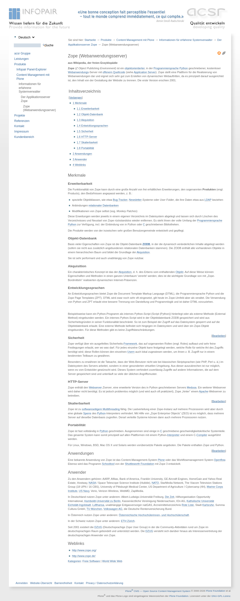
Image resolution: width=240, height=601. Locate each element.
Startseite (90, 39)
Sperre (87, 413)
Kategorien (74, 561)
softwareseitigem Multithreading (101, 409)
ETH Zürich (128, 520)
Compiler (202, 435)
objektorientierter (135, 68)
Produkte (20, 64)
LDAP (207, 199)
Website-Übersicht (41, 583)
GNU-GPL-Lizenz (220, 596)
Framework (130, 343)
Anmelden (22, 583)
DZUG (98, 527)
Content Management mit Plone (33, 76)
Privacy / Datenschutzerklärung (104, 583)
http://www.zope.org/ (84, 550)
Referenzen (21, 121)
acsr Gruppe (22, 53)
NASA (92, 482)
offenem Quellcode (114, 72)
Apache (203, 391)
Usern (131, 351)
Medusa (192, 387)
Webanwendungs (78, 72)
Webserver (95, 387)
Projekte (19, 115)
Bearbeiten (218, 335)
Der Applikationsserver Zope (35, 98)
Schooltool (108, 463)
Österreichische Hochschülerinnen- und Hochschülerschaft (154, 515)
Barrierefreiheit (63, 583)
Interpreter (173, 435)
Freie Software (91, 561)
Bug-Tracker (120, 199)
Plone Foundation (215, 591)
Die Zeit (169, 496)
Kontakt (19, 126)
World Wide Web (112, 561)
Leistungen (21, 59)
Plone (161, 459)
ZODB (146, 244)
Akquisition (143, 252)
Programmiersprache (166, 68)
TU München (94, 508)
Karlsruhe (208, 504)
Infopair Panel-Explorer (32, 69)
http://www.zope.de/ (83, 555)
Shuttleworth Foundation (139, 463)
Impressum (21, 131)
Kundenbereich (24, 137)
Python (184, 68)
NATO (155, 482)
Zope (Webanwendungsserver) (36, 108)
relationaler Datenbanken (104, 205)
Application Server (145, 72)
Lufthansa (98, 504)
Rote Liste (188, 504)
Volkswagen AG (112, 508)
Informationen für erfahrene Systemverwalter (30, 87)
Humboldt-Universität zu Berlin (102, 501)
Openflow (219, 459)
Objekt (179, 271)
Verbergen (75, 97)
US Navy (84, 490)
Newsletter (135, 199)
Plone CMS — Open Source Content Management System (157, 591)
